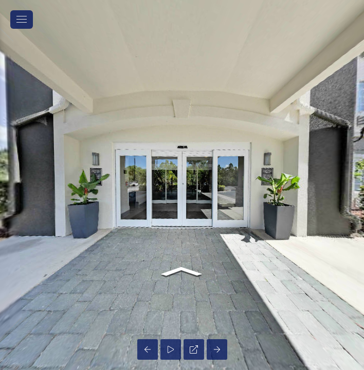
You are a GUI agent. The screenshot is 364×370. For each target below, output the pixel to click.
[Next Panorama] (217, 349)
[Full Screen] (194, 349)
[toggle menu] (21, 19)
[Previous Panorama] (147, 349)
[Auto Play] (170, 349)
